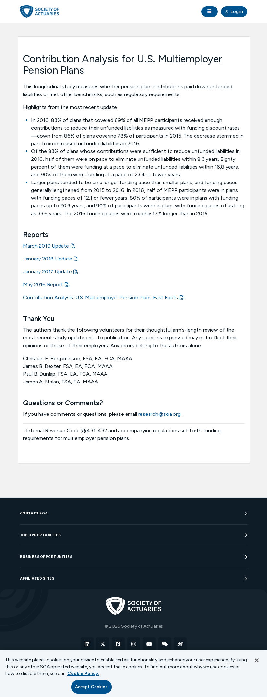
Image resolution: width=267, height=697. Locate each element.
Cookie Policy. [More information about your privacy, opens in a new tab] (83, 673)
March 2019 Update (46, 246)
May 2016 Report (43, 285)
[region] (133, 673)
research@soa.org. (160, 414)
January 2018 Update (47, 259)
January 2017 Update (47, 272)
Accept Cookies (91, 686)
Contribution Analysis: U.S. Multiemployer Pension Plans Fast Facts (100, 297)
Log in (234, 12)
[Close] (257, 660)
